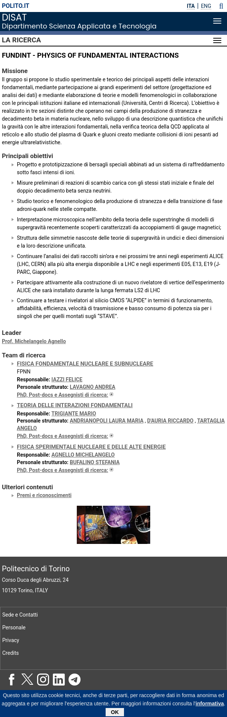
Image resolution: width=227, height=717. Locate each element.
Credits (10, 653)
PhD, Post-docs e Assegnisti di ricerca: (65, 395)
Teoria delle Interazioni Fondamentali (75, 405)
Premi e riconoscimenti (44, 495)
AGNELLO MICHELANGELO (83, 455)
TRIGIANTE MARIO (73, 414)
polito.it (15, 5)
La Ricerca (21, 40)
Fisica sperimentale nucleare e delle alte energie (91, 447)
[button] (221, 6)
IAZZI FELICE (66, 379)
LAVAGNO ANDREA (92, 387)
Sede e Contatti (20, 615)
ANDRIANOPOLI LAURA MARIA (106, 421)
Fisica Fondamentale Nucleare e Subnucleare (85, 363)
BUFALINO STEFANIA (94, 462)
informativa (210, 705)
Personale (13, 627)
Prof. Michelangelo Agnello (34, 341)
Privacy (10, 640)
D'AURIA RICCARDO (170, 421)
